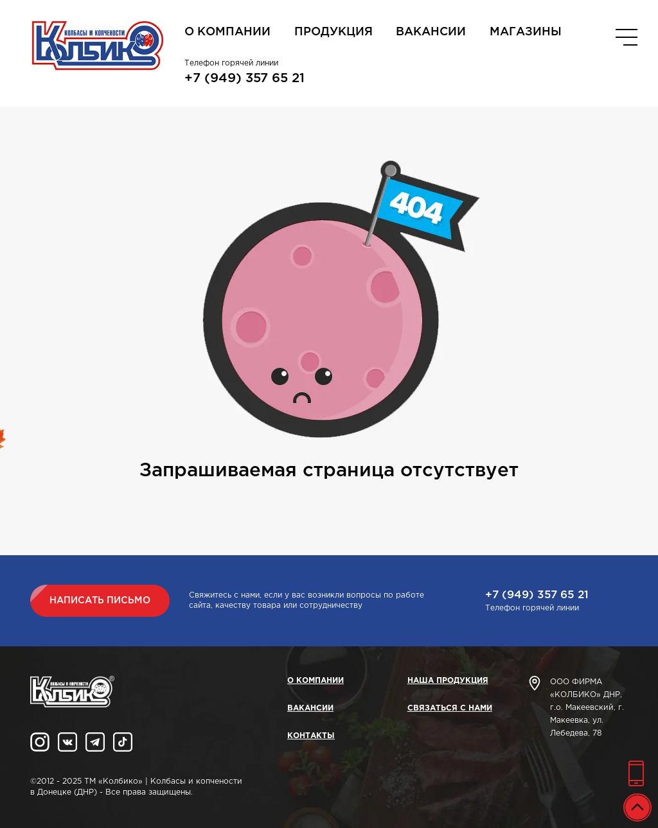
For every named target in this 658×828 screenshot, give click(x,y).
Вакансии (431, 32)
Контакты (311, 735)
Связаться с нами (449, 708)
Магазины (526, 32)
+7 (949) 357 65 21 (244, 78)
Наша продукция (447, 680)
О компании (227, 32)
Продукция (333, 32)
